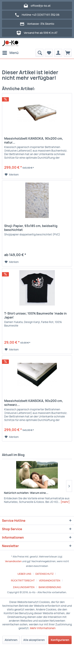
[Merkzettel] (49, 53)
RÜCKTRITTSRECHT (23, 580)
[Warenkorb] (68, 53)
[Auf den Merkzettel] (12, 174)
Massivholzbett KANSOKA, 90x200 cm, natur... (33, 140)
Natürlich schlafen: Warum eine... (26, 493)
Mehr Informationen (43, 628)
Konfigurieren (60, 640)
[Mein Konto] (58, 53)
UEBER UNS (24, 574)
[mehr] (65, 502)
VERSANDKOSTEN (49, 580)
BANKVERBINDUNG (50, 587)
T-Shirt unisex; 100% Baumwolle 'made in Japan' (35, 315)
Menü (10, 52)
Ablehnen (11, 640)
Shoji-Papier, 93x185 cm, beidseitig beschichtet (30, 228)
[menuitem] (10, 53)
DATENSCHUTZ (44, 574)
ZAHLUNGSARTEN (23, 587)
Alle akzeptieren (34, 640)
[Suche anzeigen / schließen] (39, 53)
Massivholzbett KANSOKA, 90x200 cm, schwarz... (33, 403)
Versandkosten (13, 561)
